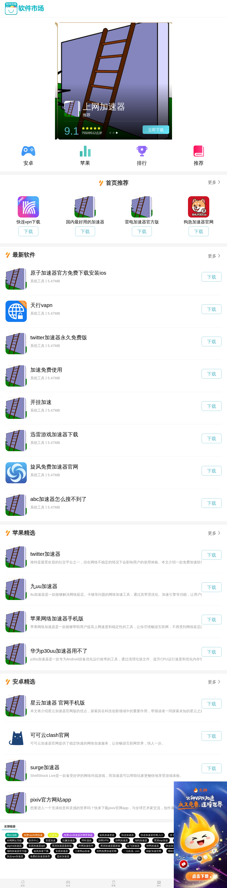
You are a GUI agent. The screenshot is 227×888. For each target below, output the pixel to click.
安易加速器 (62, 851)
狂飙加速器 (68, 840)
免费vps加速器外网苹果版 (78, 835)
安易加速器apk (37, 845)
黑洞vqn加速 (161, 840)
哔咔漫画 (87, 840)
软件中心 (34, 840)
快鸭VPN (103, 840)
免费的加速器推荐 (40, 856)
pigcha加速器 (14, 845)
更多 (212, 182)
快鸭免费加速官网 (107, 851)
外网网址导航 (14, 840)
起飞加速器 (133, 845)
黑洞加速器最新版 (62, 845)
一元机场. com (131, 851)
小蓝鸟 (53, 835)
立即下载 (153, 130)
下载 (28, 231)
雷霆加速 (51, 840)
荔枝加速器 (63, 856)
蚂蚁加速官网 (153, 851)
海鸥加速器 (141, 840)
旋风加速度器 (106, 835)
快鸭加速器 (121, 840)
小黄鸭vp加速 (82, 851)
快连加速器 (127, 835)
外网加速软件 (86, 845)
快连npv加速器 (15, 856)
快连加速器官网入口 (152, 835)
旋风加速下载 (41, 851)
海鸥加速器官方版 (17, 851)
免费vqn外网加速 (33, 835)
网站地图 (12, 835)
